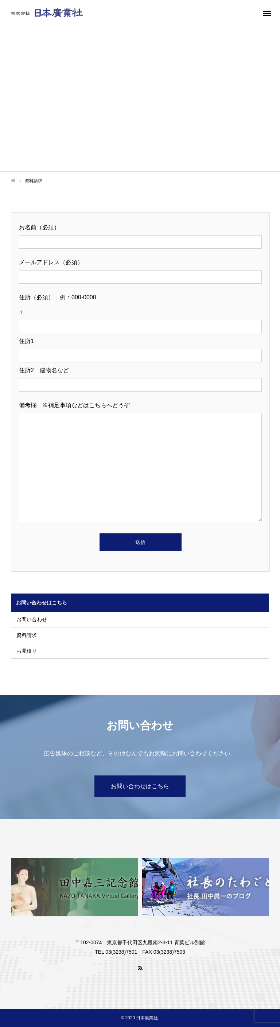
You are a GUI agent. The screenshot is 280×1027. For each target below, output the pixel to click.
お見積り (26, 651)
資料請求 (26, 635)
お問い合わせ (31, 619)
